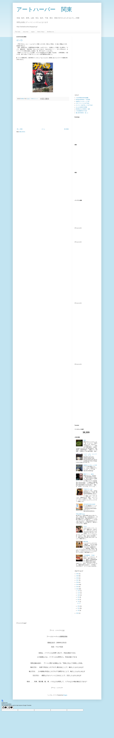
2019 (77, 578)
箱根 (84, 440)
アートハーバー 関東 (44, 9)
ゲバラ (19, 40)
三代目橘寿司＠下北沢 (81, 110)
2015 (77, 584)
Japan (33, 31)
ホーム (43, 129)
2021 (77, 573)
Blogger (65, 695)
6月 (79, 606)
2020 (77, 575)
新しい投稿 (19, 129)
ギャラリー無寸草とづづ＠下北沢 (84, 105)
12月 (79, 590)
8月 (79, 599)
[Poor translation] (10, 707)
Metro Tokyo (40, 31)
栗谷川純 (85, 541)
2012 (77, 613)
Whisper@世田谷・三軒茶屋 (83, 99)
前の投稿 (66, 129)
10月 (79, 595)
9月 (79, 597)
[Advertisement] (43, 114)
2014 (77, 586)
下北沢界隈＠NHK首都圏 (82, 97)
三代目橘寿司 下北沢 (89, 555)
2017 (77, 580)
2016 (77, 582)
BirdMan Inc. (50, 31)
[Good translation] (4, 707)
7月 (79, 601)
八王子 (85, 526)
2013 (77, 589)
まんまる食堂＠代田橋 (81, 107)
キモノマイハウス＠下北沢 (82, 103)
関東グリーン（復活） (89, 474)
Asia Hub (25, 31)
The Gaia (17, 31)
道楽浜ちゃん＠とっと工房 (82, 101)
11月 (79, 593)
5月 (79, 608)
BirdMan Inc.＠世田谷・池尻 (83, 109)
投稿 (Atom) (22, 131)
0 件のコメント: (34, 98)
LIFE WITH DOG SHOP (89, 504)
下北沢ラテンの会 (87, 489)
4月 (79, 610)
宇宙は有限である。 (81, 514)
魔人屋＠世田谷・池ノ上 (82, 112)
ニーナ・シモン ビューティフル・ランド (90, 454)
